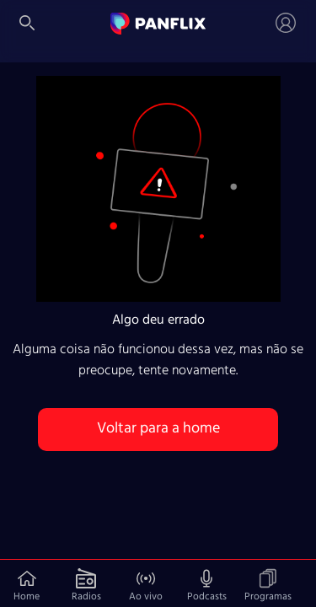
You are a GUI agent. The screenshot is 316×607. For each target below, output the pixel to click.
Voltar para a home (158, 428)
